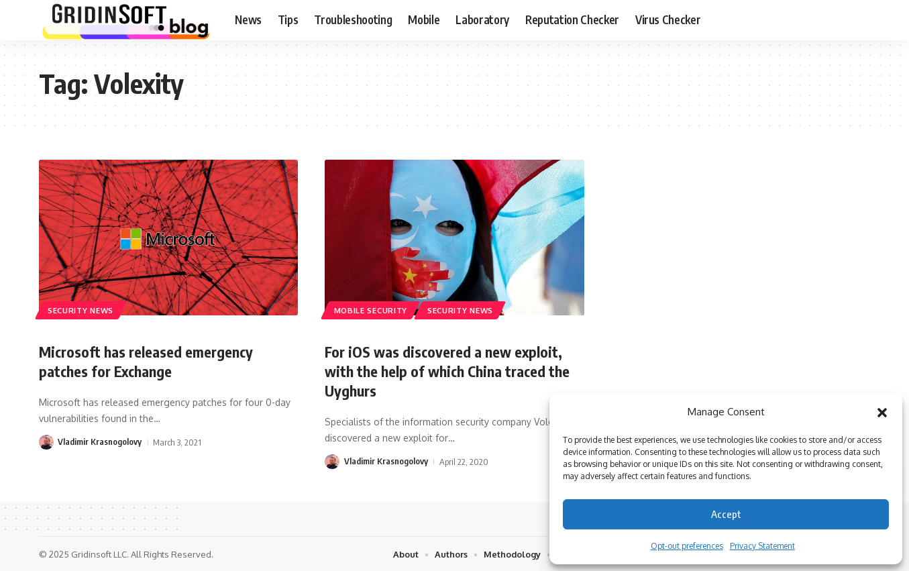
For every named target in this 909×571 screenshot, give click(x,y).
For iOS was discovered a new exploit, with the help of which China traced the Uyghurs (448, 370)
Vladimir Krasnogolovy (100, 441)
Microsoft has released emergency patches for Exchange (146, 361)
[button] (882, 412)
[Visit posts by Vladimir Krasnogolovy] (46, 441)
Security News (81, 310)
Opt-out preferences (687, 546)
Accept (726, 514)
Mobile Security (371, 310)
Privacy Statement (762, 546)
